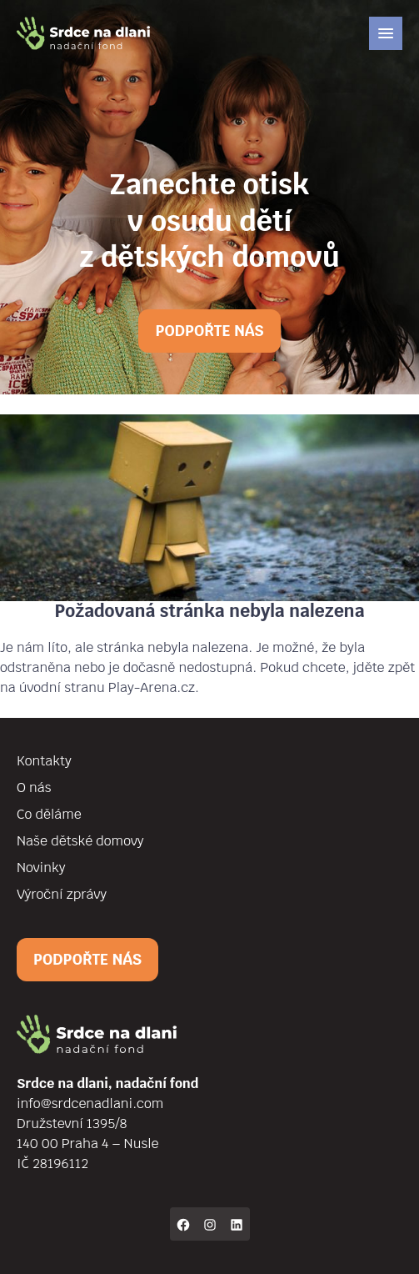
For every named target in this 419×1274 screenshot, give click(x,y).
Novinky (41, 867)
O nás (34, 787)
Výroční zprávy (62, 894)
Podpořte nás (209, 330)
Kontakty (44, 761)
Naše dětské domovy (80, 841)
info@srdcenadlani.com (90, 1103)
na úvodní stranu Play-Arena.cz (97, 687)
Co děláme (49, 814)
